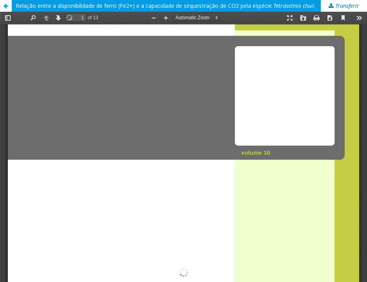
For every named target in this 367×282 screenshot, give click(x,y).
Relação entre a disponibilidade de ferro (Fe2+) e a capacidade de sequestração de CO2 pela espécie (165, 5)
